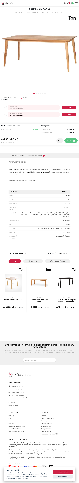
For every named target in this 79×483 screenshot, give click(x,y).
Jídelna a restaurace (32, 12)
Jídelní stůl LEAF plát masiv (39, 301)
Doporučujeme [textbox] (62, 253)
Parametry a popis (17, 156)
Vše (15, 261)
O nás (10, 421)
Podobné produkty (36, 156)
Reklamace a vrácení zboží (17, 426)
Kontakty (11, 416)
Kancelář (43, 416)
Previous (3, 53)
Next (75, 53)
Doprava (11, 423)
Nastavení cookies (63, 476)
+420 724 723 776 (16, 386)
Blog (10, 418)
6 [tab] (45, 93)
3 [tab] (38, 93)
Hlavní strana (19, 12)
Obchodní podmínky (15, 429)
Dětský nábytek (46, 429)
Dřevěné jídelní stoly (57, 261)
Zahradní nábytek (46, 423)
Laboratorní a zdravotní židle (50, 434)
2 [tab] (36, 93)
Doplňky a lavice (46, 426)
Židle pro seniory (46, 431)
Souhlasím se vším (63, 472)
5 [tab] (42, 93)
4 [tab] (40, 93)
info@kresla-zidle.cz (16, 393)
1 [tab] (34, 93)
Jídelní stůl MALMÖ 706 (13, 300)
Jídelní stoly (44, 12)
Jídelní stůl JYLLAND (57, 12)
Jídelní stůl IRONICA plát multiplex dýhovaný (66, 301)
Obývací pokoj (45, 421)
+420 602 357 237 (16, 389)
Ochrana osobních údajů (16, 431)
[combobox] (62, 253)
